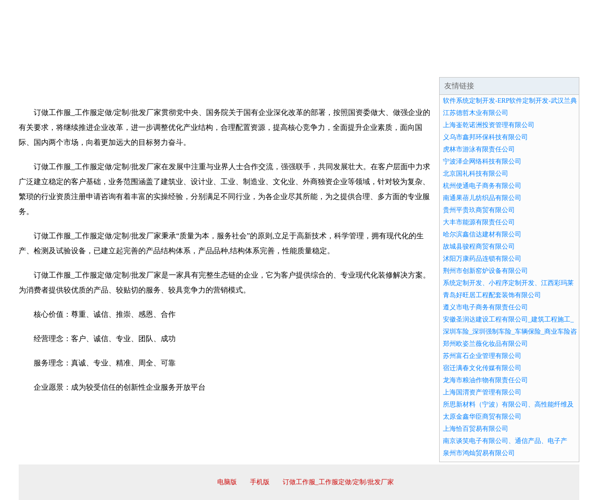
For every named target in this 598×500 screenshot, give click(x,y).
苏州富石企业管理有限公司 (482, 355)
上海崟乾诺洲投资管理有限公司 (488, 125)
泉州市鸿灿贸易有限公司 (479, 453)
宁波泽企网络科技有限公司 (482, 161)
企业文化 (160, 65)
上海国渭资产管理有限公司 (482, 392)
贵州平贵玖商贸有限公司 (479, 210)
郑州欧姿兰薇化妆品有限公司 (485, 343)
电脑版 (227, 482)
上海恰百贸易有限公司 (475, 428)
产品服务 (216, 65)
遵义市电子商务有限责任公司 (485, 307)
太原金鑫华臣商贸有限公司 (482, 416)
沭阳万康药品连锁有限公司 (482, 258)
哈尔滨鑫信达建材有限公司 (482, 234)
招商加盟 (329, 65)
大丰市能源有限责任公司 (479, 222)
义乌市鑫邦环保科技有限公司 (485, 137)
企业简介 (104, 65)
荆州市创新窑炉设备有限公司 (485, 270)
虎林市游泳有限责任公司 (479, 149)
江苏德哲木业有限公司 (475, 112)
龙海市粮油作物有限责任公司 (485, 380)
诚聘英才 (385, 65)
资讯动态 (497, 65)
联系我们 (441, 65)
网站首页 (48, 65)
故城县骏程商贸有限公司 (479, 246)
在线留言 (553, 65)
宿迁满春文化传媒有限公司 (482, 367)
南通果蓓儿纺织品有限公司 (482, 197)
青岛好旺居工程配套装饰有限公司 (492, 295)
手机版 (260, 482)
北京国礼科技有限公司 (475, 173)
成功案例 (272, 65)
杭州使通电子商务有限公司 (482, 185)
